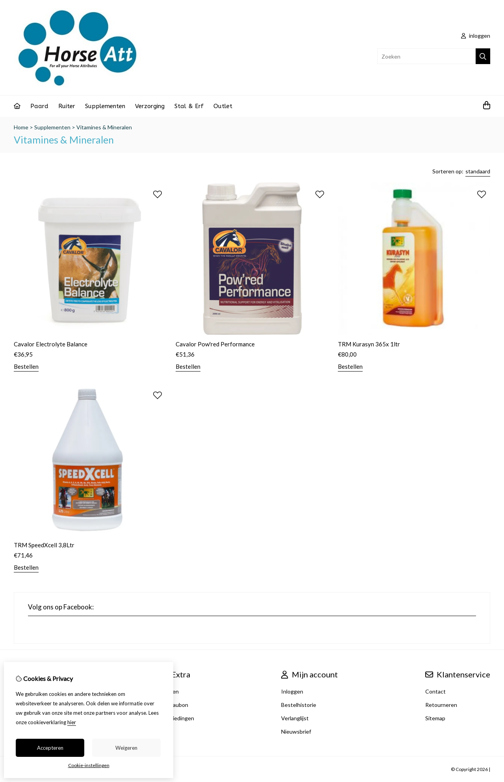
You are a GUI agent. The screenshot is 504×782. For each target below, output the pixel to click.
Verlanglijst (295, 718)
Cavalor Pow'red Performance (215, 344)
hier (71, 722)
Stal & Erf (189, 106)
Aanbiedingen (177, 718)
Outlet (222, 106)
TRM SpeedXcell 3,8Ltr (44, 544)
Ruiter (66, 106)
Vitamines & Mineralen (104, 127)
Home (21, 127)
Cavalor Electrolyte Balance (50, 344)
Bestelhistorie (298, 704)
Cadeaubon (174, 704)
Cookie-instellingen (88, 765)
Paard (39, 106)
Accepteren (50, 748)
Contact (435, 691)
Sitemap (435, 718)
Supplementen (105, 106)
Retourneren (441, 704)
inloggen (475, 35)
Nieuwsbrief (296, 731)
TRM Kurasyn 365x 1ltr (369, 344)
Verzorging (150, 106)
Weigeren (126, 748)
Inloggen (292, 691)
